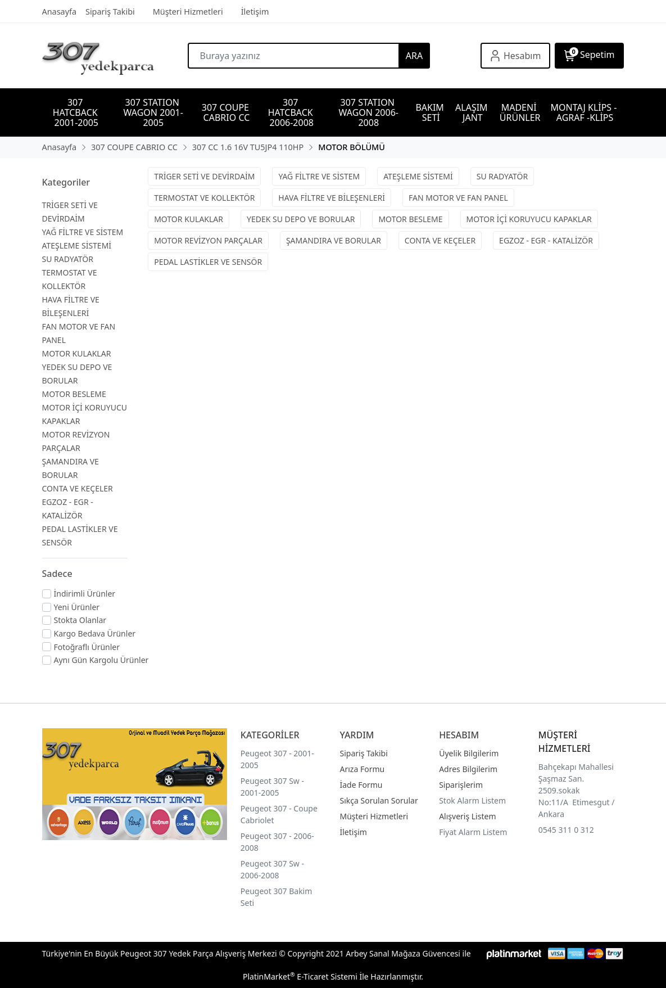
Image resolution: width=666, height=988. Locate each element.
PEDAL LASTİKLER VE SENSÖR (208, 261)
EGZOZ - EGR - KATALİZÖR (546, 240)
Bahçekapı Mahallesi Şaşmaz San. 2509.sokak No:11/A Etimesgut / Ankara (576, 790)
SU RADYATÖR (68, 259)
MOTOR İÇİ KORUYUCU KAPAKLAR (529, 219)
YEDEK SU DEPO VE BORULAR (301, 219)
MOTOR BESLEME (74, 394)
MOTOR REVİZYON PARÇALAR (208, 240)
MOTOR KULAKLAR (76, 353)
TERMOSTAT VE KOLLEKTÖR (204, 197)
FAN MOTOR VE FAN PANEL (458, 197)
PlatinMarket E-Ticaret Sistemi (300, 976)
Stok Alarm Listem (472, 800)
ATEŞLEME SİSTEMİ (77, 245)
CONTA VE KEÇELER (77, 488)
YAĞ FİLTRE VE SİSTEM (83, 232)
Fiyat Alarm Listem (473, 832)
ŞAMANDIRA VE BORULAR (333, 240)
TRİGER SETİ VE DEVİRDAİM (204, 176)
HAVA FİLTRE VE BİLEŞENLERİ (331, 197)
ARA (414, 55)
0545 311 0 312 (566, 829)
